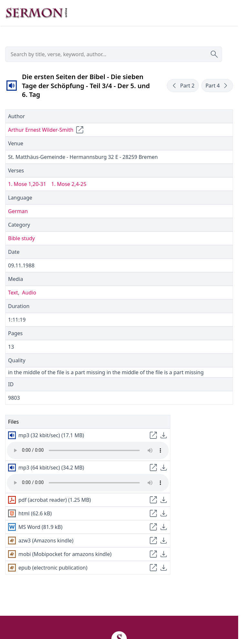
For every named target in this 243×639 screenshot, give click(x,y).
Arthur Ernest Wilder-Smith (40, 129)
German (18, 211)
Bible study (21, 238)
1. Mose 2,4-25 (68, 184)
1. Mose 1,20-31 (27, 184)
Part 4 (217, 85)
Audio (29, 292)
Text (13, 292)
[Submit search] (214, 54)
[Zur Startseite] (36, 13)
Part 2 (182, 85)
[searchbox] (113, 54)
